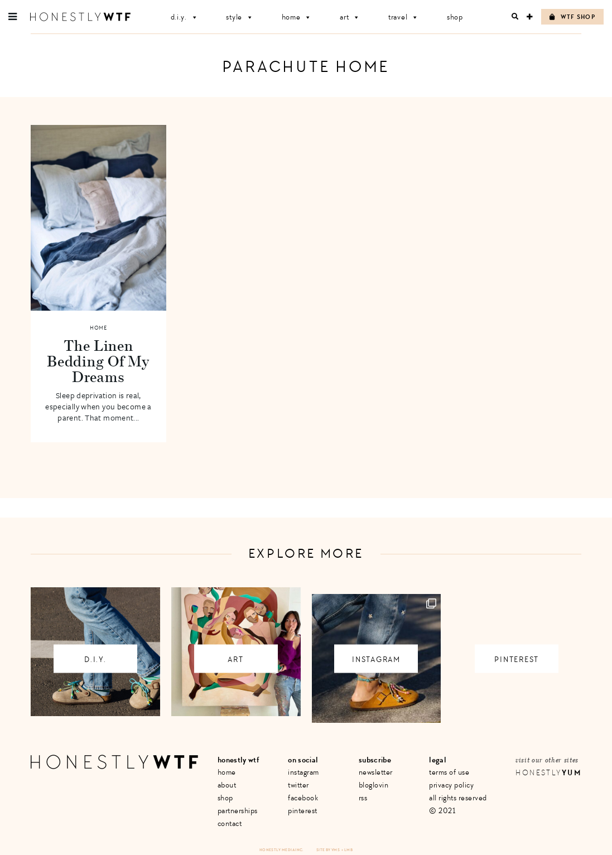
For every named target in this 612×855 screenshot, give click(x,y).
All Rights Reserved (458, 798)
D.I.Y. (185, 17)
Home (297, 17)
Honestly (548, 772)
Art (350, 17)
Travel (403, 17)
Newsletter (376, 772)
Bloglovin (374, 785)
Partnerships (238, 810)
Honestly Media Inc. (281, 849)
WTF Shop (572, 17)
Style (239, 17)
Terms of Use (449, 772)
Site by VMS (328, 849)
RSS (363, 798)
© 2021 (442, 810)
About (227, 785)
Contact (230, 823)
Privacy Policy (451, 785)
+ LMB (347, 849)
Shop (455, 17)
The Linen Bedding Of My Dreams (98, 361)
